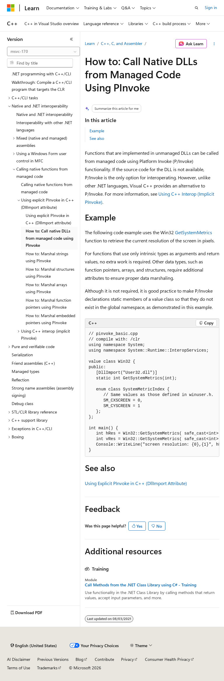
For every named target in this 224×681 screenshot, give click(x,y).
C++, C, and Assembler (121, 43)
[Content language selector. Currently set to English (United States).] (33, 645)
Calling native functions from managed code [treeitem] (46, 188)
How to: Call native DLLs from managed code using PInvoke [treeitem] (49, 238)
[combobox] (43, 51)
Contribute (104, 659)
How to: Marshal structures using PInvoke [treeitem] (50, 272)
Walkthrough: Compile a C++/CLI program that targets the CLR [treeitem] (42, 85)
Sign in (211, 7)
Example (97, 130)
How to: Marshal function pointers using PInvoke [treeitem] (48, 303)
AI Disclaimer (18, 659)
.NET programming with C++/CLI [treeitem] (41, 74)
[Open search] (196, 8)
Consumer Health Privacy (167, 659)
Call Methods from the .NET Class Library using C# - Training (140, 585)
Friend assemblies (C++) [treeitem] (33, 363)
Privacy (127, 659)
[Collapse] (71, 39)
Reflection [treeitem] (20, 380)
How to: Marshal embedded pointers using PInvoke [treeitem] (50, 319)
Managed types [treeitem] (25, 371)
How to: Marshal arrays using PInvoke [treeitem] (46, 288)
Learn (90, 43)
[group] (152, 392)
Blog (79, 659)
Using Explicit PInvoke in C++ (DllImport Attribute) (136, 483)
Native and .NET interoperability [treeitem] (44, 114)
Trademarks (47, 667)
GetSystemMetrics (193, 232)
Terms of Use (18, 667)
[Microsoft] (11, 8)
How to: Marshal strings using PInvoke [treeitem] (47, 257)
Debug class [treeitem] (22, 403)
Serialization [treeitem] (22, 354)
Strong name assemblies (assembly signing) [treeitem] (43, 391)
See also (97, 138)
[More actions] (214, 43)
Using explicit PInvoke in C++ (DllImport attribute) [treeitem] (48, 219)
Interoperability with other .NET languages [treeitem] (44, 126)
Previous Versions (53, 659)
